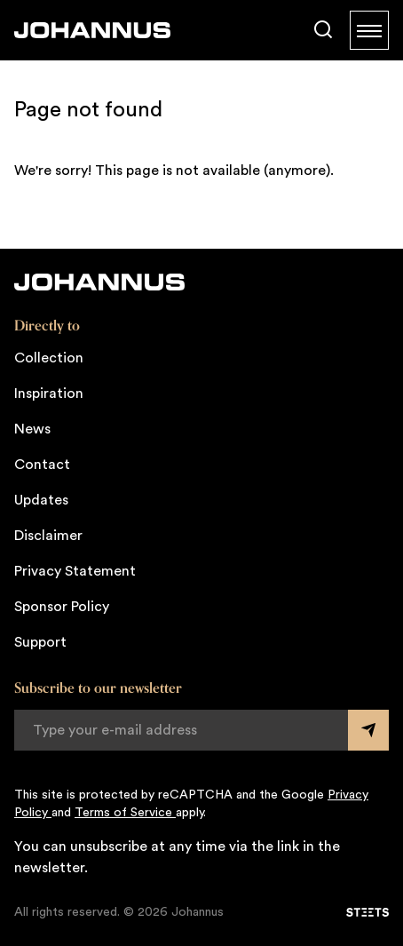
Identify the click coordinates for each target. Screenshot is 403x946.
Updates (41, 500)
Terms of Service (125, 813)
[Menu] (369, 30)
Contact (42, 464)
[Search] (323, 30)
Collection (48, 358)
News (32, 429)
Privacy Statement (75, 571)
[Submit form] (368, 730)
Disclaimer (48, 536)
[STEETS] (367, 912)
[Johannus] (92, 30)
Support (40, 642)
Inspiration (48, 393)
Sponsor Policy (61, 607)
